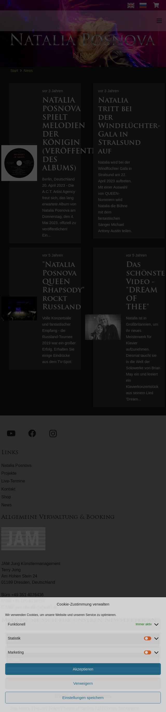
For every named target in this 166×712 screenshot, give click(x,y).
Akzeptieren (83, 669)
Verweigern (83, 683)
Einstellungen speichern (82, 697)
